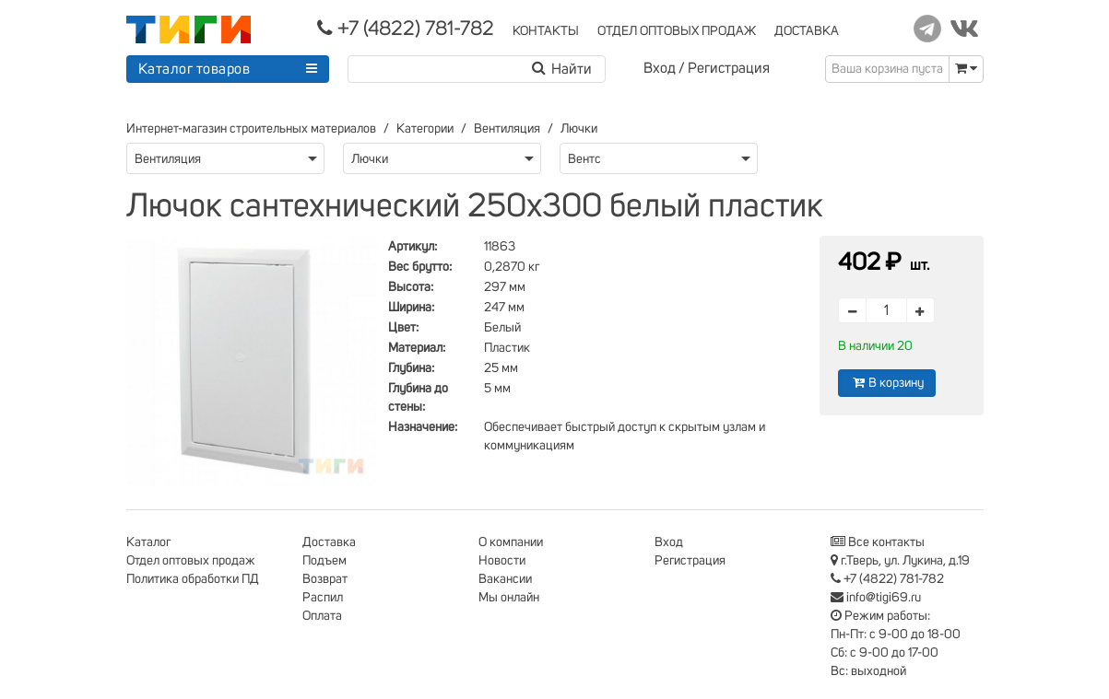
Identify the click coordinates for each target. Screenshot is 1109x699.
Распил (322, 597)
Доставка (329, 542)
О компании (510, 542)
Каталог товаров (194, 69)
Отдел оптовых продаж (190, 560)
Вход (659, 68)
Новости (501, 560)
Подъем (324, 560)
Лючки (578, 128)
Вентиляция (507, 128)
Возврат (325, 579)
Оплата (322, 616)
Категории (425, 128)
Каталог (148, 542)
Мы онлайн (508, 597)
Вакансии (505, 579)
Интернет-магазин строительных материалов (251, 128)
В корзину (887, 383)
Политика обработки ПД (192, 579)
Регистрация (729, 68)
